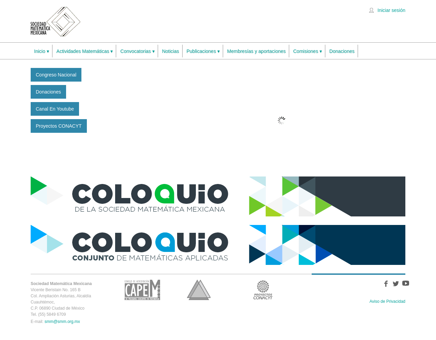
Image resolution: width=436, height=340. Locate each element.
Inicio (41, 51)
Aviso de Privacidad (387, 301)
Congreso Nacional (56, 74)
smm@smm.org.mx (62, 321)
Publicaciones (203, 51)
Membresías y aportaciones (256, 51)
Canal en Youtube (55, 109)
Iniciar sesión (391, 10)
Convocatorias (137, 51)
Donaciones (342, 51)
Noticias (170, 51)
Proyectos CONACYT (59, 126)
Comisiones (307, 51)
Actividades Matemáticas (85, 51)
